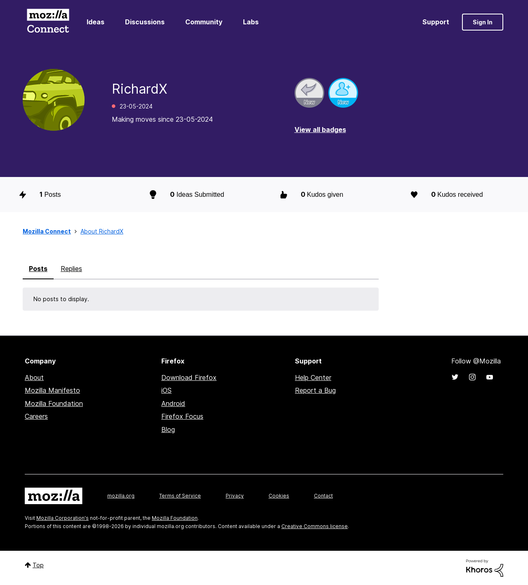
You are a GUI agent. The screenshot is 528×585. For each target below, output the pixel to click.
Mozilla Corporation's (62, 518)
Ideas (95, 22)
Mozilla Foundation (54, 403)
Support (435, 22)
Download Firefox (189, 377)
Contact (323, 496)
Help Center (313, 377)
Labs (251, 22)
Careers (36, 416)
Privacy (235, 496)
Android (173, 403)
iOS (166, 390)
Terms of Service (180, 496)
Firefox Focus (182, 416)
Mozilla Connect (48, 22)
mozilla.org (120, 496)
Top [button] (38, 564)
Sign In (483, 22)
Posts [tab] (38, 268)
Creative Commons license (314, 526)
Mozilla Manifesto (52, 390)
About (34, 377)
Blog (168, 429)
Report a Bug (315, 390)
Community (203, 22)
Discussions (145, 22)
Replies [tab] (71, 268)
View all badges (320, 129)
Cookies (279, 496)
